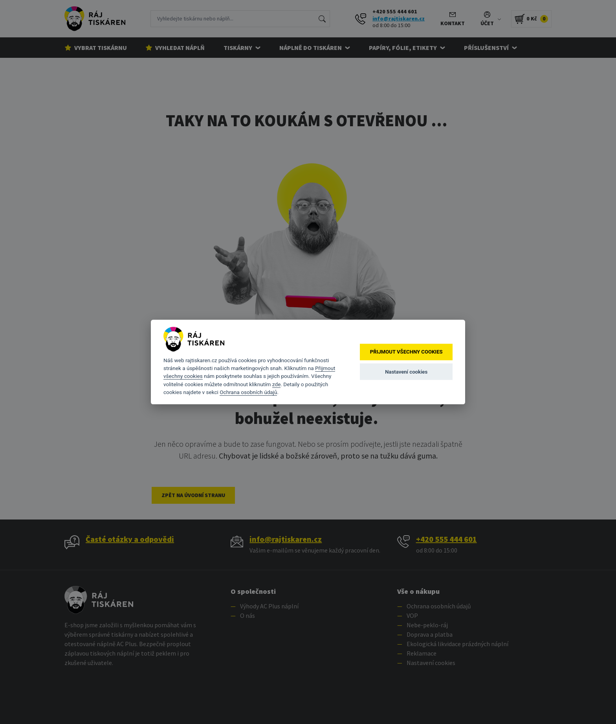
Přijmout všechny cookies (406, 352)
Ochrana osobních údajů (248, 392)
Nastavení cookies (406, 372)
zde (276, 384)
